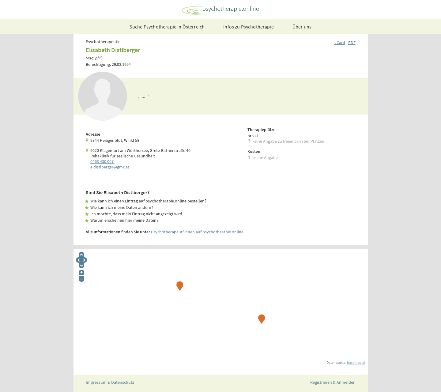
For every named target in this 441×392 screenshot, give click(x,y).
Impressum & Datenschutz (110, 382)
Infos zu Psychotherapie (248, 27)
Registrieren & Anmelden (333, 382)
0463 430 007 (102, 161)
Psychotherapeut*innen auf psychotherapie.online (197, 232)
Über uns (301, 27)
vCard (339, 42)
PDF (352, 42)
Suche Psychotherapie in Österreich (167, 27)
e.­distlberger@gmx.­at (109, 167)
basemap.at (356, 362)
